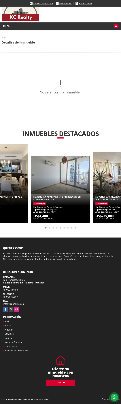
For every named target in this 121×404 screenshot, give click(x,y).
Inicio (4, 38)
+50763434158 (85, 3)
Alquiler (9, 329)
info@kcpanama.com (43, 3)
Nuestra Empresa (14, 342)
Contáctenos (11, 346)
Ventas (8, 325)
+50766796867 (65, 3)
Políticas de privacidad (16, 350)
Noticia (8, 338)
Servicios (9, 333)
